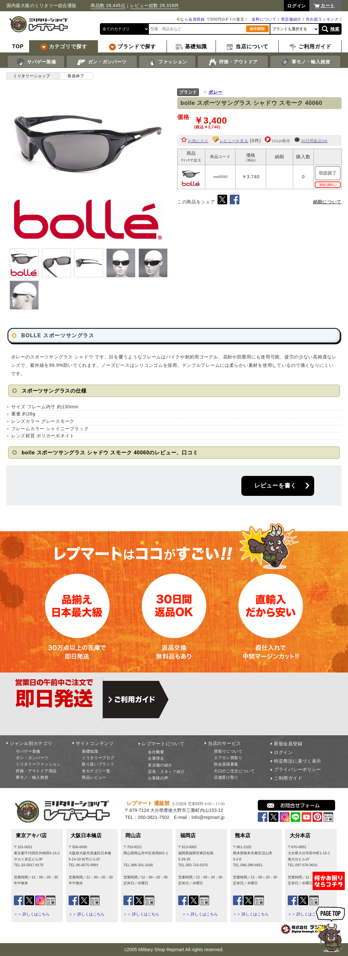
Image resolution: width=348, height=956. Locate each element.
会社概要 (156, 752)
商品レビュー (94, 777)
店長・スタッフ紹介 (166, 771)
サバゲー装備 (36, 62)
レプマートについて (163, 743)
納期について (327, 201)
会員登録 (196, 19)
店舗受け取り (226, 777)
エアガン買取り (228, 758)
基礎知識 (90, 751)
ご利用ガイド (288, 778)
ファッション (167, 62)
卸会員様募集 (226, 764)
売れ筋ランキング (322, 19)
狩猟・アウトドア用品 (36, 771)
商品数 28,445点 (108, 5)
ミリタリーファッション (38, 764)
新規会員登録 (288, 743)
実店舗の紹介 (160, 765)
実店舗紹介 (291, 19)
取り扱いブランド (98, 764)
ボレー (215, 92)
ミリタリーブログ (98, 758)
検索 (335, 29)
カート (328, 5)
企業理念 (156, 758)
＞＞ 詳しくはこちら (32, 914)
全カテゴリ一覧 (96, 771)
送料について (264, 19)
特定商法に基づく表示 (297, 761)
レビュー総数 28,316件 (154, 5)
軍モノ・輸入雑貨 (305, 62)
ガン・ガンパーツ (102, 62)
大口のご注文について (234, 771)
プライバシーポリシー (297, 769)
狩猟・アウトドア (233, 62)
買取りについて (228, 751)
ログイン (283, 752)
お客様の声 (158, 778)
